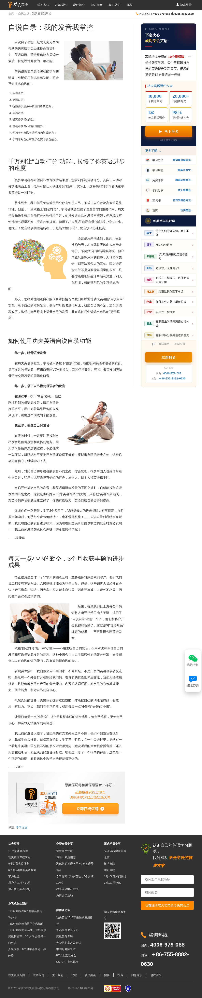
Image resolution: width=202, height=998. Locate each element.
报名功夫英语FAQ (19, 889)
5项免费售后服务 (18, 863)
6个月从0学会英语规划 (22, 870)
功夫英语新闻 (16, 975)
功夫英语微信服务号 (115, 915)
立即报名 (169, 357)
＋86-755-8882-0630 (172, 378)
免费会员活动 (64, 895)
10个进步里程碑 (18, 851)
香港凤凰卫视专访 (67, 930)
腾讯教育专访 (64, 936)
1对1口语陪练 (112, 882)
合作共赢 (90, 975)
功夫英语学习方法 (67, 889)
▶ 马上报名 (169, 131)
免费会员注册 (64, 851)
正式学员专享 (112, 843)
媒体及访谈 (63, 910)
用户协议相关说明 (19, 882)
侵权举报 (155, 975)
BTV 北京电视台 (66, 955)
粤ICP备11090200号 (80, 988)
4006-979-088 (172, 373)
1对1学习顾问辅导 (115, 876)
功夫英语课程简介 (19, 857)
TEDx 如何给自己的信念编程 (26, 923)
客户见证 (114, 5)
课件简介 (79, 5)
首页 (11, 13)
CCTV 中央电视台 (67, 961)
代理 (74, 975)
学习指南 (97, 5)
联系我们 (38, 975)
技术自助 (109, 863)
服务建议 (136, 975)
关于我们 (57, 975)
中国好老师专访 (66, 949)
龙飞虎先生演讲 (18, 903)
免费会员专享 (64, 843)
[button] (184, 5)
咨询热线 (158, 934)
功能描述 (61, 5)
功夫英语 (13, 843)
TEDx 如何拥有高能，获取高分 (27, 930)
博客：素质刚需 (66, 857)
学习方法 (43, 5)
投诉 (120, 975)
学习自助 (109, 870)
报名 (129, 5)
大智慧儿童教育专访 (68, 942)
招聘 (106, 975)
